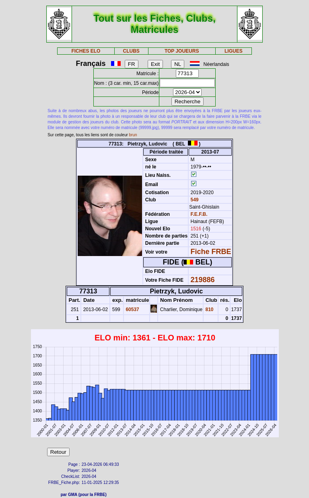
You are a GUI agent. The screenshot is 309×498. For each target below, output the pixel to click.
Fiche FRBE (211, 252)
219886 (203, 280)
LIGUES (234, 51)
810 (208, 309)
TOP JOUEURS (182, 51)
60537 (131, 309)
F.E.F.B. (199, 214)
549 (193, 200)
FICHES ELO (85, 51)
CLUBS (131, 51)
